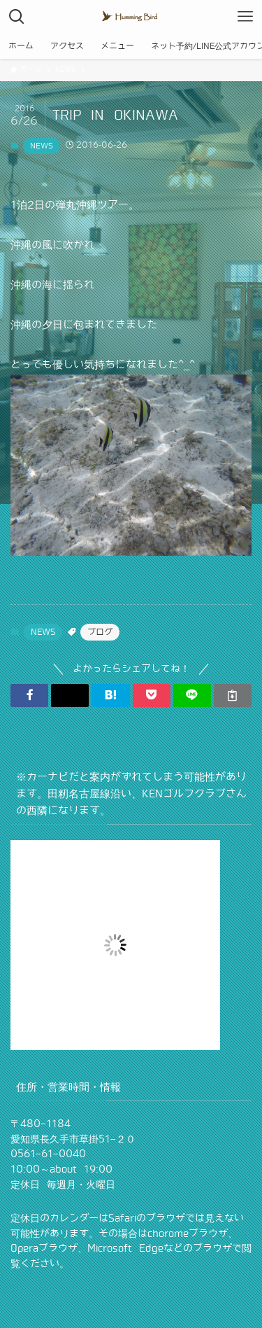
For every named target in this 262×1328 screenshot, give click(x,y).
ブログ (99, 632)
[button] (29, 695)
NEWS (41, 145)
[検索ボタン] (17, 17)
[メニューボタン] (245, 17)
